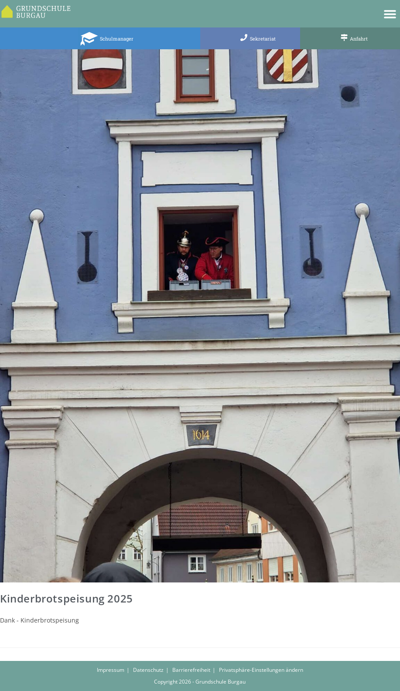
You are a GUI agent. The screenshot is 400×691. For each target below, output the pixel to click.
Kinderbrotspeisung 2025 (66, 598)
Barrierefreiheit (191, 670)
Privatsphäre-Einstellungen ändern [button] (261, 670)
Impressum (110, 670)
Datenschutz (148, 670)
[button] (390, 14)
